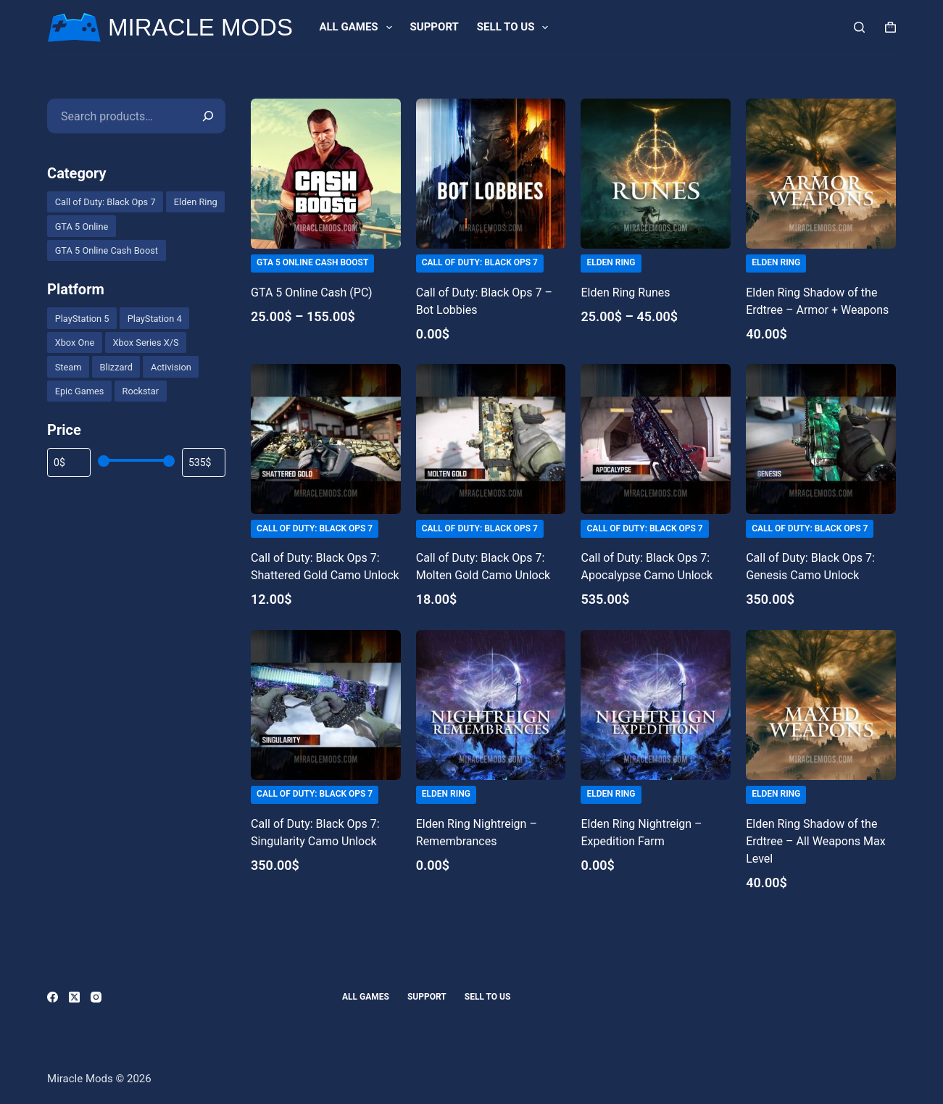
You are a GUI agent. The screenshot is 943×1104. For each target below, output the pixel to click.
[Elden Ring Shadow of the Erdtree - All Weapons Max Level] (821, 705)
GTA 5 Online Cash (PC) (312, 292)
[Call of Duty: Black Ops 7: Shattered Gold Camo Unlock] (326, 439)
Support (434, 26)
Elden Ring (610, 262)
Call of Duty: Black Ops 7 (480, 262)
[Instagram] (96, 997)
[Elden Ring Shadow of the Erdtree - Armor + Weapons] (821, 174)
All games (358, 27)
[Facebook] (52, 997)
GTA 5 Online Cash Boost (312, 262)
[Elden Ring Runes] (656, 174)
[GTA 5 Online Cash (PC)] (326, 174)
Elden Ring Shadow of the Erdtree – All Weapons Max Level (815, 841)
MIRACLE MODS (200, 27)
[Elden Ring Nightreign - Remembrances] (491, 705)
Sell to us (515, 27)
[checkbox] (105, 201)
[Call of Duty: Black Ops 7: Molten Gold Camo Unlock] (491, 439)
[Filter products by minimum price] (69, 462)
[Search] (859, 27)
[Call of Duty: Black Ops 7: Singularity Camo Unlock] (326, 705)
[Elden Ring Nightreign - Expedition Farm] (656, 705)
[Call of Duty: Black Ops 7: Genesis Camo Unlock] (821, 439)
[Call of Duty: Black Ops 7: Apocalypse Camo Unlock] (656, 439)
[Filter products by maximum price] (203, 462)
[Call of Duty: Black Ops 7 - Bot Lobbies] (491, 174)
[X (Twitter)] (74, 997)
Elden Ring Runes (625, 292)
